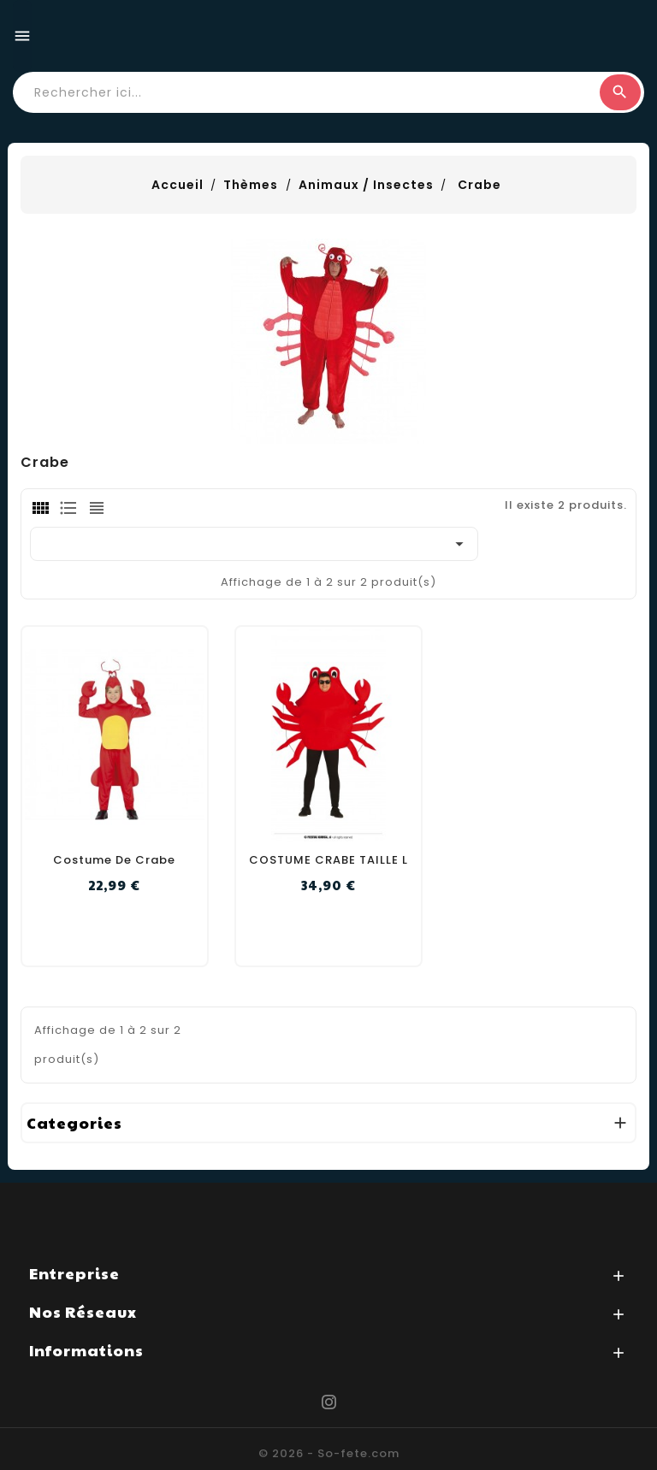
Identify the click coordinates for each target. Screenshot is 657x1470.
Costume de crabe (114, 860)
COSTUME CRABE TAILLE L (328, 860)
